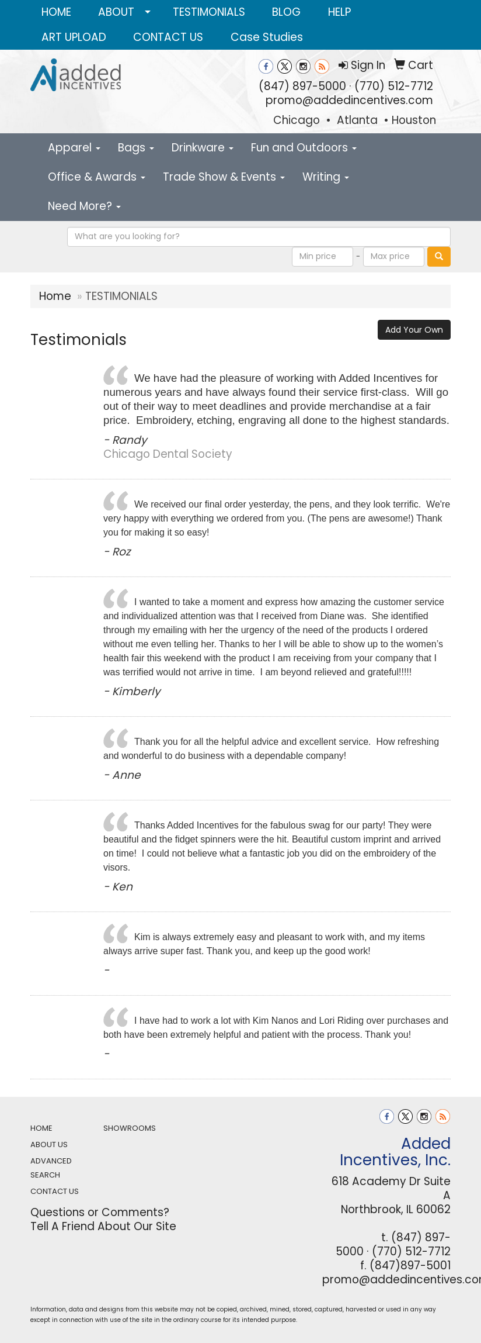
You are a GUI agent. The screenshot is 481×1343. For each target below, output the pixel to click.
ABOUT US (49, 1144)
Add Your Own (414, 330)
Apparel (74, 148)
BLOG (286, 12)
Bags (136, 148)
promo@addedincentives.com (349, 100)
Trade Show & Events (224, 177)
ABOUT (116, 12)
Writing (325, 177)
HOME (56, 12)
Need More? (84, 206)
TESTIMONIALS (209, 12)
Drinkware (202, 148)
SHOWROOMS (129, 1128)
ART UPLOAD (73, 37)
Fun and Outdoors (304, 148)
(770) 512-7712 (393, 86)
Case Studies (267, 37)
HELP (339, 12)
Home (55, 296)
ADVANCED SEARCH (51, 1167)
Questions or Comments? (99, 1212)
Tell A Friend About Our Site (103, 1226)
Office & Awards (96, 177)
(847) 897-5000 (302, 86)
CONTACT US (168, 37)
